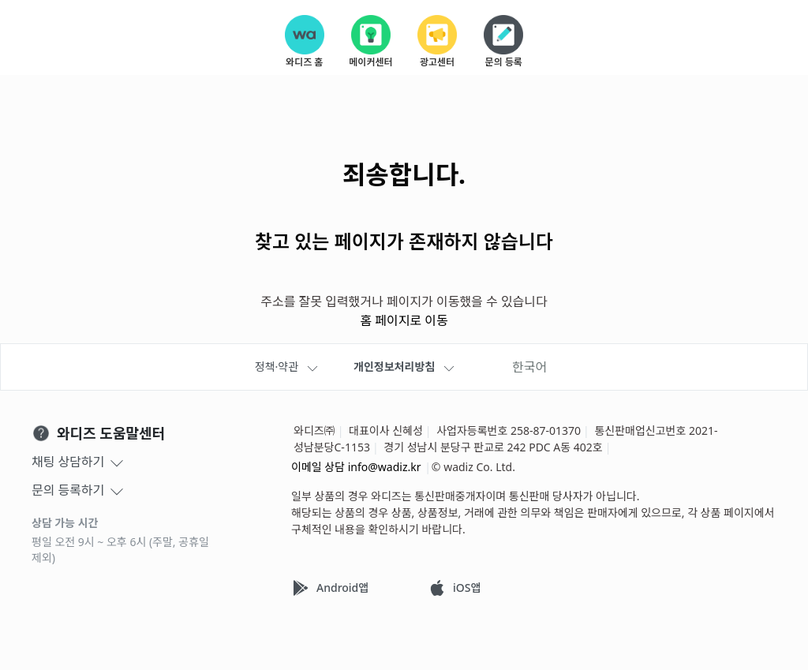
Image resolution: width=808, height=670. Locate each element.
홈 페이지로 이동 (403, 321)
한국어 (529, 367)
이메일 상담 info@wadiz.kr (356, 466)
